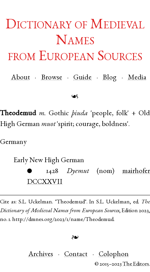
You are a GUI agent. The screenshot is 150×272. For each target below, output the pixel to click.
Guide (82, 77)
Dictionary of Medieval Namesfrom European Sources (75, 41)
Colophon (114, 254)
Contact (76, 254)
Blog (110, 77)
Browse (51, 77)
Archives (40, 254)
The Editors (136, 264)
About (20, 77)
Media (137, 77)
